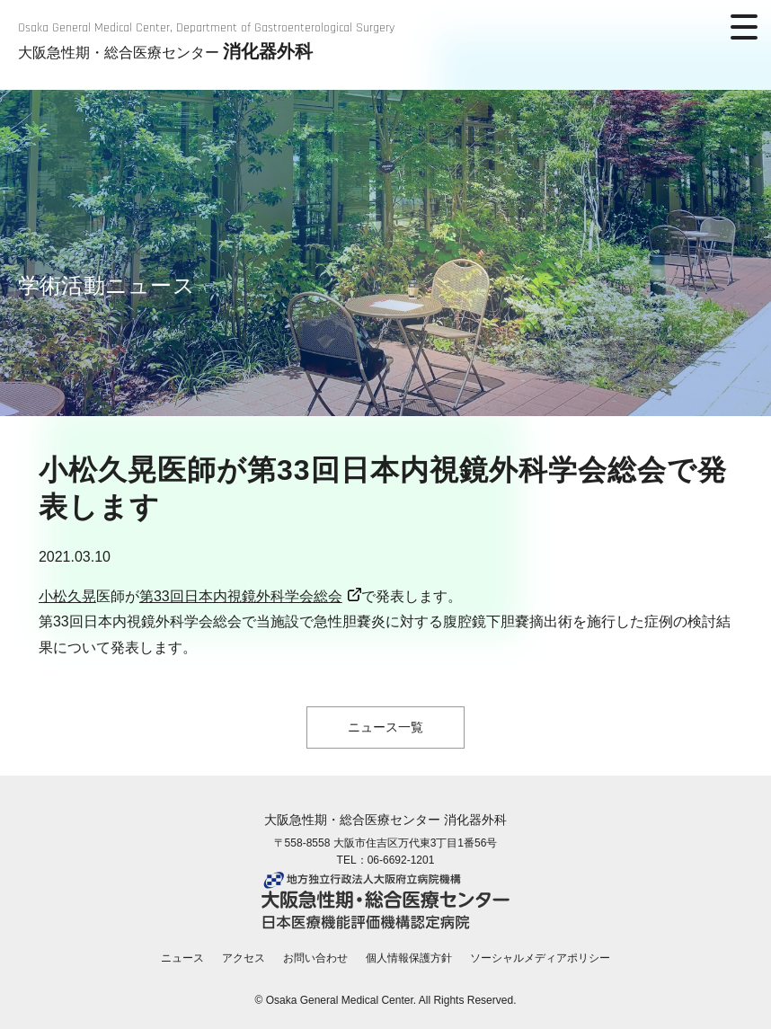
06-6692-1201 (401, 860)
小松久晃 (67, 596)
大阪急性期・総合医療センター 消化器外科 (385, 819)
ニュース (182, 958)
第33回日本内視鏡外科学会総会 (240, 596)
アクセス (243, 958)
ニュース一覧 (385, 727)
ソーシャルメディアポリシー (540, 958)
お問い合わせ (315, 958)
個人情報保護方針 (409, 958)
